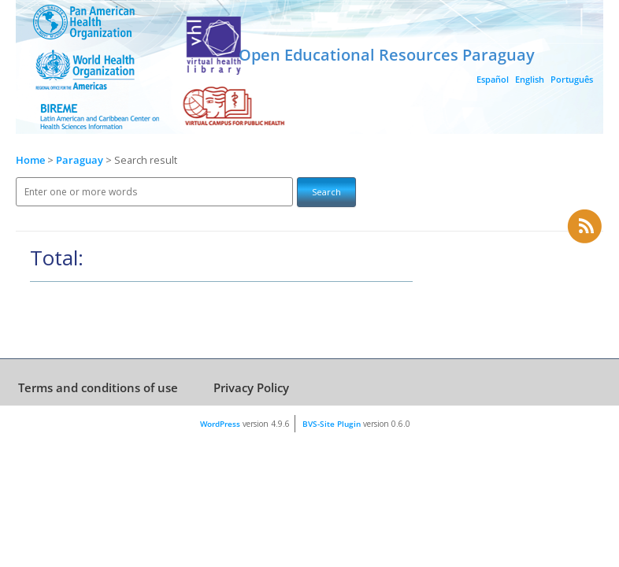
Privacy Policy (251, 387)
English (529, 79)
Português (571, 79)
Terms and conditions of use (98, 387)
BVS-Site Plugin (331, 423)
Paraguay (81, 160)
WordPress (220, 423)
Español (492, 79)
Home (30, 160)
